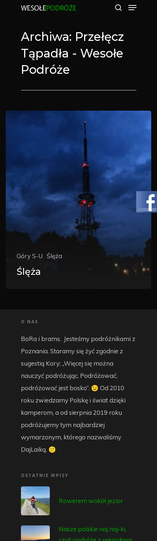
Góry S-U (30, 256)
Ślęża (54, 256)
